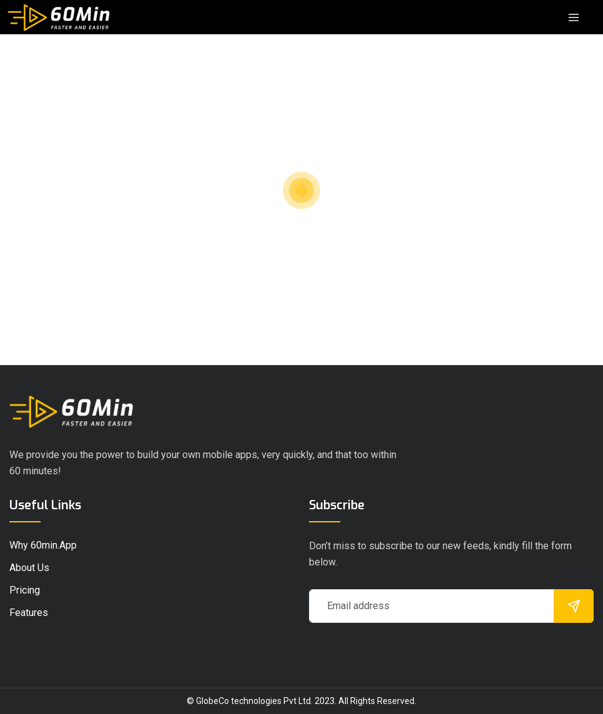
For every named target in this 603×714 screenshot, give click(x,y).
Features (28, 613)
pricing (24, 590)
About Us (29, 568)
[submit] (574, 606)
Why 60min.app (43, 545)
